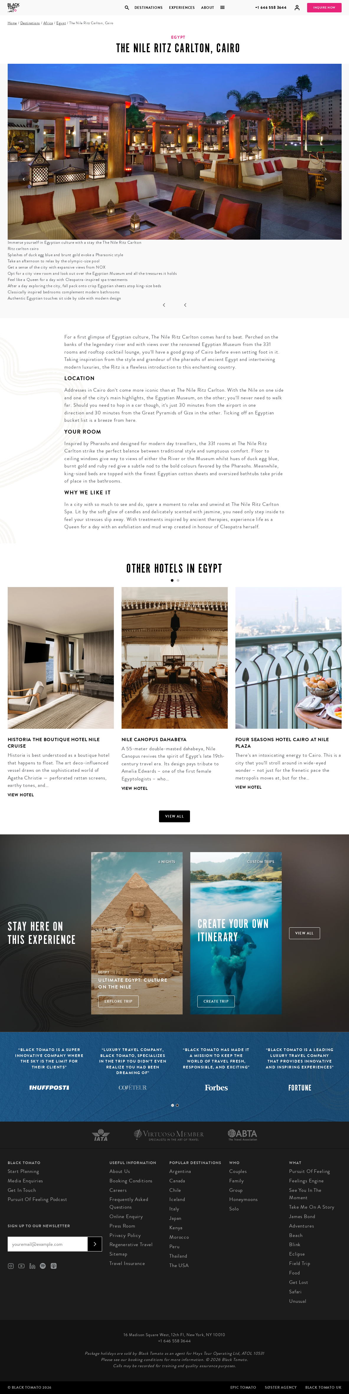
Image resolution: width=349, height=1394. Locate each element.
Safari (295, 1291)
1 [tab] (172, 1105)
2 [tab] (177, 1105)
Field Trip (299, 1263)
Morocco (179, 1237)
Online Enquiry (126, 1216)
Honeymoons (243, 1199)
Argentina (180, 1171)
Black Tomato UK (323, 1387)
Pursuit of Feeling (309, 1171)
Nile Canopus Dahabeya (154, 739)
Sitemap (118, 1254)
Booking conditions (131, 1180)
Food (294, 1273)
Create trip (216, 1001)
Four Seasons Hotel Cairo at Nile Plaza (282, 742)
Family (236, 1180)
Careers (118, 1190)
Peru (174, 1246)
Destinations (149, 7)
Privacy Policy (125, 1235)
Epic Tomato (243, 1387)
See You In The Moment (305, 1194)
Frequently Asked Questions (128, 1203)
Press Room (122, 1226)
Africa (48, 23)
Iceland (177, 1199)
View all (174, 816)
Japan (175, 1218)
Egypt (61, 23)
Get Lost (298, 1282)
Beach (296, 1235)
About (207, 7)
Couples (238, 1171)
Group (236, 1190)
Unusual (298, 1301)
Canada (177, 1180)
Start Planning (23, 1171)
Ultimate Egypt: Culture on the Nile (133, 983)
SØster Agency (280, 1387)
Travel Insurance (127, 1263)
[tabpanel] (57, 697)
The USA (179, 1265)
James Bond (302, 1216)
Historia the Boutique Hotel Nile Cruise (54, 742)
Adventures (301, 1226)
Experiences (182, 7)
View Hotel (21, 795)
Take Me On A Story (312, 1207)
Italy (174, 1208)
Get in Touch (22, 1190)
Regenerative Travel (131, 1244)
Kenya (176, 1227)
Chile (175, 1190)
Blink (295, 1244)
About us (119, 1171)
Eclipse (297, 1254)
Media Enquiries (25, 1180)
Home (12, 23)
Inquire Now (324, 8)
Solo (234, 1208)
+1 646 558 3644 (271, 7)
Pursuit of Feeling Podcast (37, 1199)
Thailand (178, 1256)
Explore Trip (118, 1001)
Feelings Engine (306, 1180)
